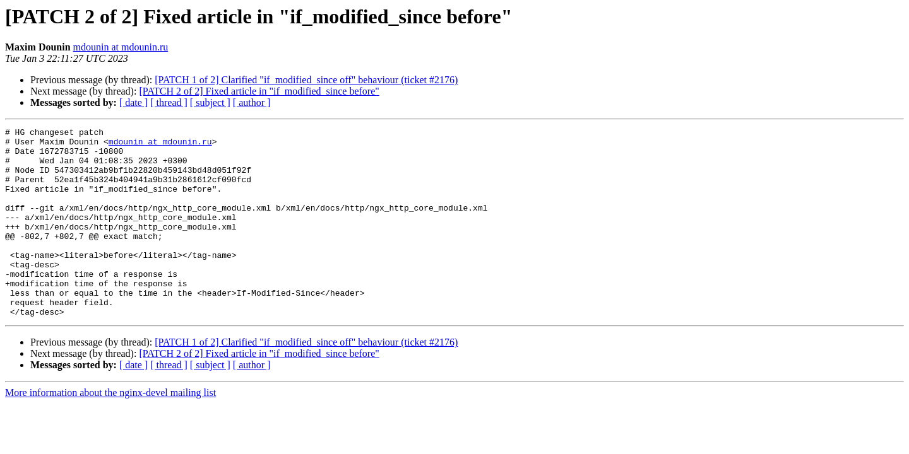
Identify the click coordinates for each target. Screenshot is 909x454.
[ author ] (252, 102)
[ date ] (133, 102)
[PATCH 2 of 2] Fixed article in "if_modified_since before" (259, 91)
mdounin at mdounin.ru (121, 47)
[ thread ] (168, 102)
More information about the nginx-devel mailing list (110, 430)
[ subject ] (210, 102)
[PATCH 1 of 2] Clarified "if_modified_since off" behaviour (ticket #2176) (306, 79)
